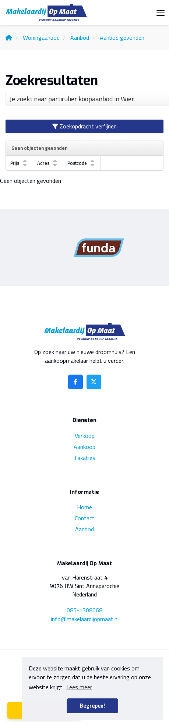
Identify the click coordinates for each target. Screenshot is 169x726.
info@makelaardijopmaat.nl (85, 618)
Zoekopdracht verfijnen (84, 126)
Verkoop (85, 435)
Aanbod (84, 529)
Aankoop (84, 446)
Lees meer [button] (79, 687)
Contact (85, 518)
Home (84, 507)
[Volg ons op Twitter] (94, 382)
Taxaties (84, 457)
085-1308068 (84, 610)
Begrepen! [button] (92, 706)
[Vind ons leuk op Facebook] (75, 382)
